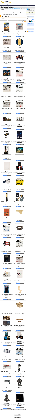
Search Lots (12, 412)
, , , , (14, 8)
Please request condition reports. (27, 8)
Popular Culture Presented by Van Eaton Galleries (7, 6)
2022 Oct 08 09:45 (2, 18)
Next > (18, 409)
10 (12, 409)
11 (13, 409)
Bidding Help (19, 412)
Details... (4, 36)
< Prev (1, 409)
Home (7, 412)
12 (14, 409)
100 (25, 409)
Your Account (15, 412)
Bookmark (9, 36)
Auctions (10, 412)
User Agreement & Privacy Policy (24, 412)
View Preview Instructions (30, 23)
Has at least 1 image (29, 20)
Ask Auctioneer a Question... (30, 31)
